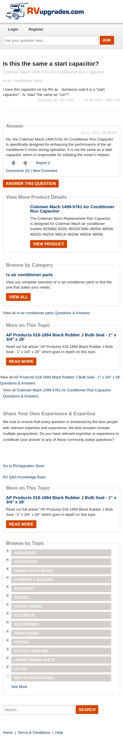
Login (13, 29)
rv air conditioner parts (29, 274)
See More (19, 687)
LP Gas (20, 669)
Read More (21, 361)
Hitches (21, 642)
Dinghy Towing (28, 606)
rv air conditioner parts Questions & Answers (53, 313)
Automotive (25, 562)
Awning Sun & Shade (33, 571)
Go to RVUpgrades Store (23, 466)
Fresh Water (26, 633)
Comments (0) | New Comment (31, 170)
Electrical (25, 615)
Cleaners (23, 589)
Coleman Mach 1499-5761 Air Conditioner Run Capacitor (72, 208)
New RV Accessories (34, 678)
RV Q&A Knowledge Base (24, 477)
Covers (21, 598)
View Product (48, 244)
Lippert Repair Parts (34, 660)
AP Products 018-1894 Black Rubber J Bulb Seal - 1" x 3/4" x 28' (61, 337)
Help (59, 732)
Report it (43, 163)
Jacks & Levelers (31, 651)
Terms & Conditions (34, 732)
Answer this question (31, 183)
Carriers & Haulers (33, 580)
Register (35, 29)
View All (18, 297)
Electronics (26, 624)
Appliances (25, 553)
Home (8, 732)
